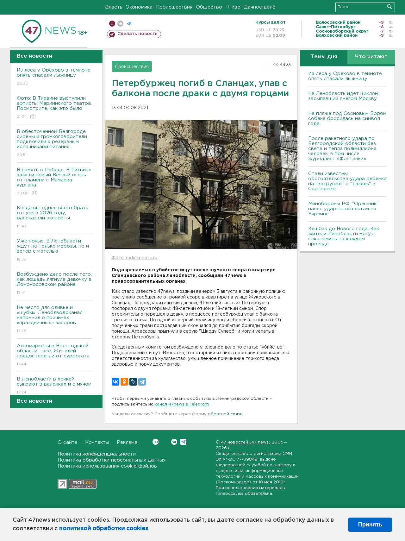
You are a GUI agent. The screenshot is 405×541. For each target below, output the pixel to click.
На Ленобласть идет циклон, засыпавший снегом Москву (343, 96)
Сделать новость (137, 34)
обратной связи (225, 414)
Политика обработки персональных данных (112, 460)
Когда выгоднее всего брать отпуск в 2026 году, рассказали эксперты (54, 217)
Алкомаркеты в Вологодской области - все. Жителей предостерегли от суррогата (54, 355)
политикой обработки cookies (103, 528)
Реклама (127, 442)
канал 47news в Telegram (182, 404)
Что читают (371, 56)
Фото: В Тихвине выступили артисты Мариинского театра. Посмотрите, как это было (54, 107)
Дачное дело (260, 7)
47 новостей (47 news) (246, 442)
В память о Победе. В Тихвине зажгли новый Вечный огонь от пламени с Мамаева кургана (54, 182)
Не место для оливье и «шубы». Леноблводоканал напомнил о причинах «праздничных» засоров (54, 319)
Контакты (97, 442)
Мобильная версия (112, 24)
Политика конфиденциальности (97, 454)
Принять (370, 524)
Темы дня (323, 56)
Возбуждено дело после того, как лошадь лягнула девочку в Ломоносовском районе (54, 283)
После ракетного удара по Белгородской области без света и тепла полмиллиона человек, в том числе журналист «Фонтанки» (342, 148)
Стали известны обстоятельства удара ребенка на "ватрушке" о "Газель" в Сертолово (347, 181)
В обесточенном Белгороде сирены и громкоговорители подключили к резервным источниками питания (54, 143)
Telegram (183, 442)
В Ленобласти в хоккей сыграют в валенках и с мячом (54, 386)
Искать (389, 6)
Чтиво (233, 7)
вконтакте (120, 24)
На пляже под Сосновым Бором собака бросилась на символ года (347, 118)
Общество (209, 7)
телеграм (129, 24)
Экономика (139, 7)
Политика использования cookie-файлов (107, 466)
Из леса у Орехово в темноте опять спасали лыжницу (54, 77)
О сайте (68, 442)
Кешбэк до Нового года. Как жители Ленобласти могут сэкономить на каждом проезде (343, 236)
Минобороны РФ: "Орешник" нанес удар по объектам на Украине (343, 209)
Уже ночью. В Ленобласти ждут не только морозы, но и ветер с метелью (54, 250)
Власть (113, 7)
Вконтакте (156, 442)
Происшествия (174, 7)
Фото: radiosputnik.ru (134, 258)
